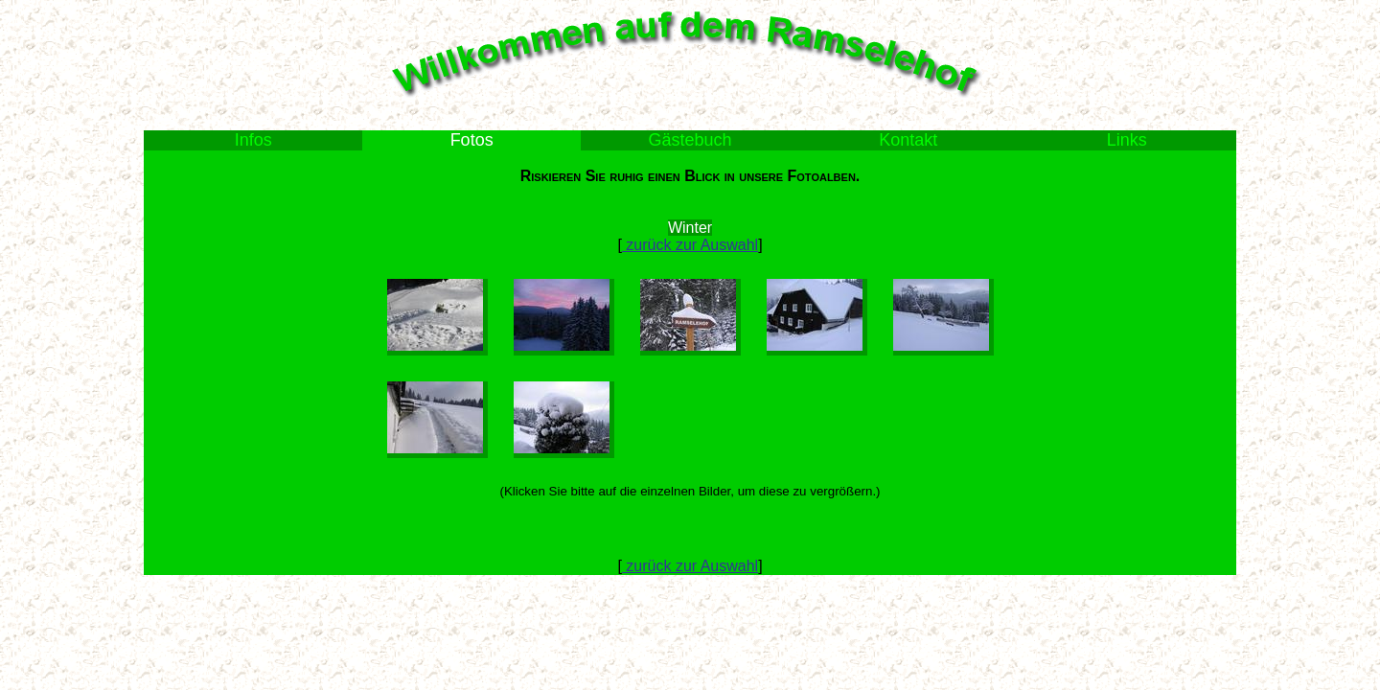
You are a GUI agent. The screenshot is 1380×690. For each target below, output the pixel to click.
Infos (253, 140)
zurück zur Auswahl (690, 245)
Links (1127, 140)
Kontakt (908, 140)
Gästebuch (689, 140)
